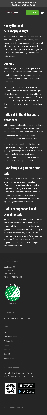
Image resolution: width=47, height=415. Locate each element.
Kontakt (7, 354)
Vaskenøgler (8, 341)
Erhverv (7, 349)
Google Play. (28, 376)
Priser (6, 332)
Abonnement (9, 358)
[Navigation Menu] (42, 12)
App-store (15, 376)
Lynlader (7, 345)
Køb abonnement (11, 336)
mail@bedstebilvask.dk (13, 277)
